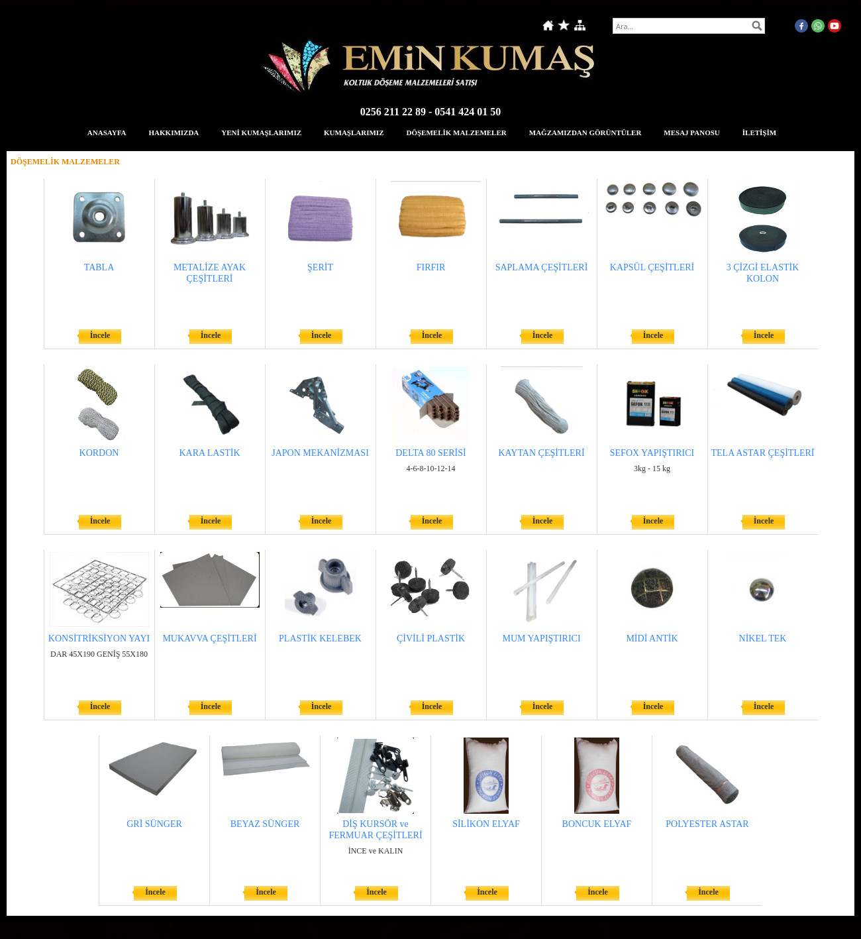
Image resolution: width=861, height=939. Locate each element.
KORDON (99, 453)
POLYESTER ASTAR (707, 824)
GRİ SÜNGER (154, 824)
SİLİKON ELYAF (486, 824)
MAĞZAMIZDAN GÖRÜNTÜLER (585, 133)
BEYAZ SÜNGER (265, 824)
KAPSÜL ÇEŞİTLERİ (652, 267)
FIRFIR (431, 267)
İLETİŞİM (759, 133)
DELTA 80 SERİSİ (430, 453)
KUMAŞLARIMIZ (353, 133)
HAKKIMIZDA (174, 133)
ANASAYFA (107, 133)
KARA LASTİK (209, 453)
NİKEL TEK (763, 638)
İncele (100, 335)
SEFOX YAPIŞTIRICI (652, 453)
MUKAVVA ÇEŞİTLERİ (209, 638)
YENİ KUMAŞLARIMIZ (261, 133)
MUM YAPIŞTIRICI (541, 638)
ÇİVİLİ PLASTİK (431, 638)
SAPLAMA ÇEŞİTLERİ (541, 267)
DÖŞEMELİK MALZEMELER (456, 133)
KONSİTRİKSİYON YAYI (99, 638)
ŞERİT (320, 267)
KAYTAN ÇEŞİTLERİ (541, 453)
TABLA (99, 267)
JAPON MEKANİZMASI (320, 453)
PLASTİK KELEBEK (320, 638)
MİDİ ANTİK (652, 638)
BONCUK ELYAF (597, 824)
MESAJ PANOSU (691, 133)
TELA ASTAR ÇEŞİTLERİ (763, 453)
